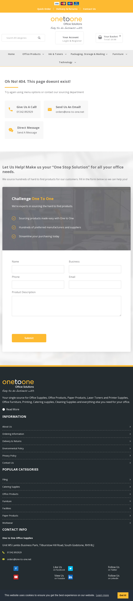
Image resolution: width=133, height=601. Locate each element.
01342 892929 (14, 552)
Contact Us (89, 8)
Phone (16, 277)
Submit (29, 338)
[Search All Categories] (23, 38)
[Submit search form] (39, 38)
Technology (65, 62)
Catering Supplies (11, 486)
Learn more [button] (102, 595)
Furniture (118, 54)
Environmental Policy (13, 448)
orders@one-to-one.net (19, 559)
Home (11, 54)
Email (72, 277)
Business (74, 261)
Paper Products (10, 515)
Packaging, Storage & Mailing (88, 54)
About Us (7, 426)
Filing (5, 479)
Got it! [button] (123, 595)
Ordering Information (13, 433)
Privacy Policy (9, 455)
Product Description (24, 292)
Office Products (31, 54)
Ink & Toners (55, 54)
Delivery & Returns (67, 8)
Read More (12, 409)
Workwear (7, 522)
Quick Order (44, 8)
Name (15, 261)
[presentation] (36, 324)
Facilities (6, 508)
